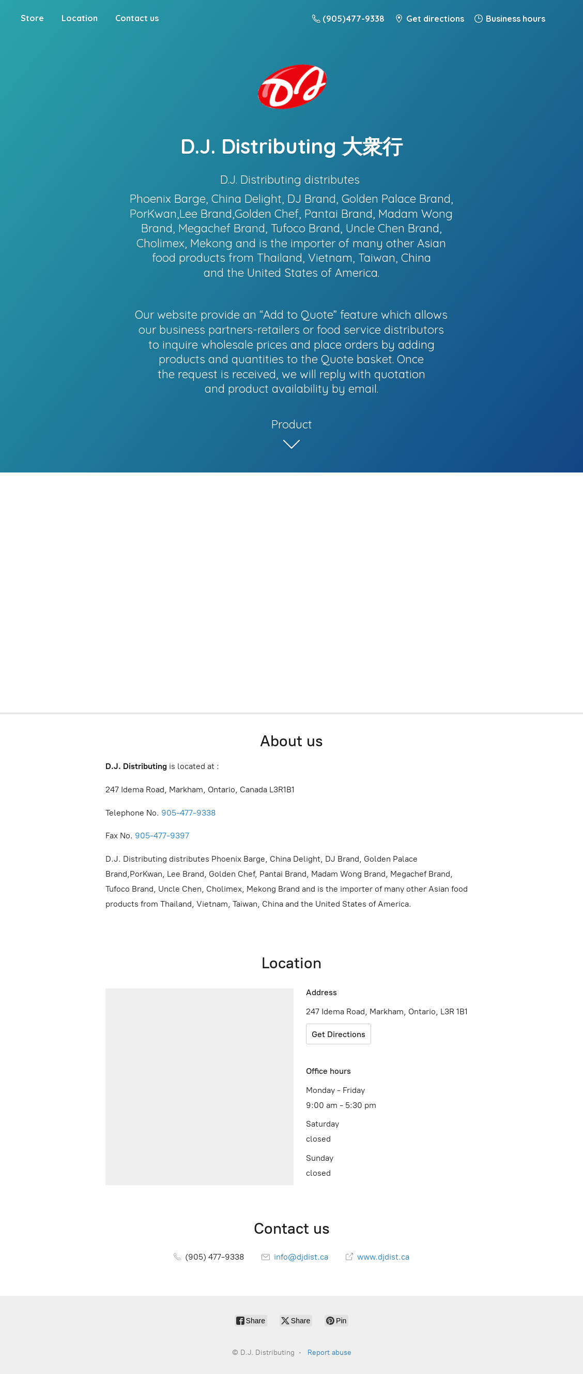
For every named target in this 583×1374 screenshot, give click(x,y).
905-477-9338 (188, 813)
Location (80, 18)
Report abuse (329, 1352)
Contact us (137, 18)
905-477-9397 (162, 835)
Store (32, 18)
